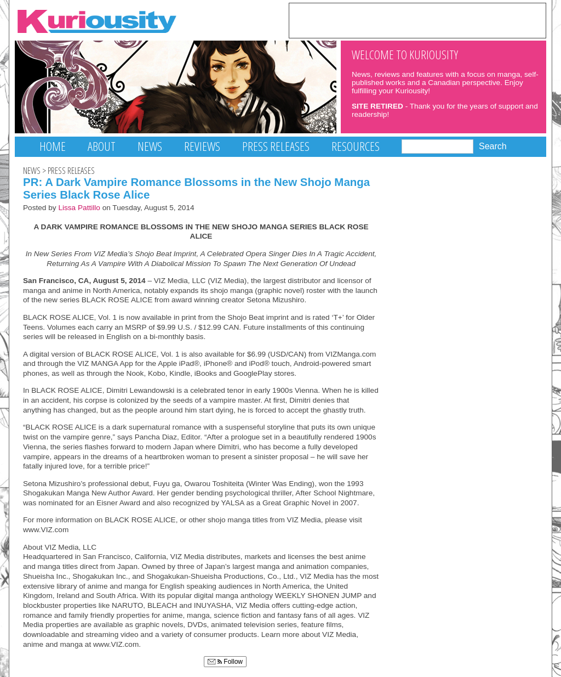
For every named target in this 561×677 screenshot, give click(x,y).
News (150, 146)
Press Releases (276, 146)
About (102, 146)
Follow (225, 661)
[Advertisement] (417, 19)
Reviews (202, 146)
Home (52, 146)
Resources (355, 146)
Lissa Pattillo (79, 208)
